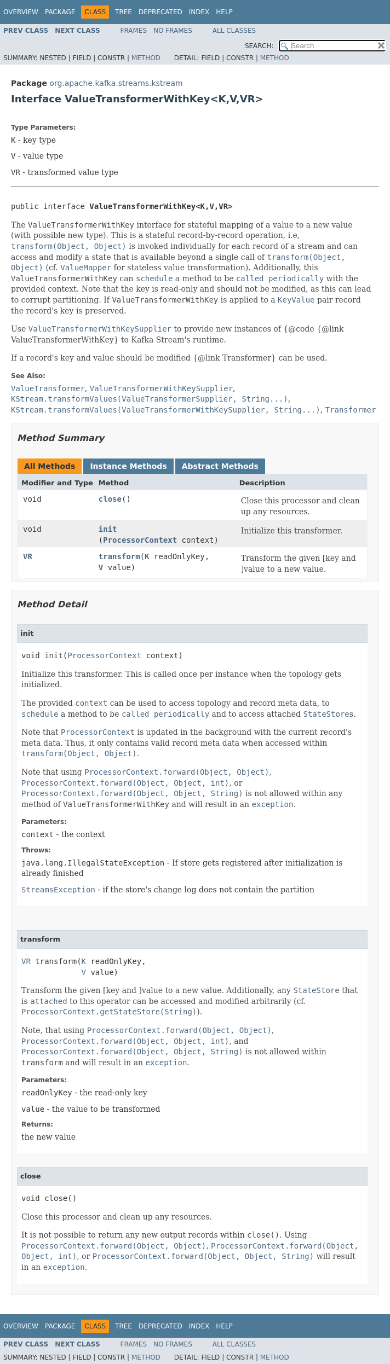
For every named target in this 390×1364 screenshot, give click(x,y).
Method (145, 58)
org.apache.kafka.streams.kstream (115, 83)
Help (224, 12)
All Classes (234, 30)
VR (27, 556)
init (108, 529)
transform (119, 556)
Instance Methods (128, 466)
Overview (20, 12)
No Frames (172, 30)
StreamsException (58, 889)
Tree (123, 12)
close (110, 499)
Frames (134, 30)
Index (199, 12)
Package (60, 12)
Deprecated (160, 12)
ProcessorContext (140, 540)
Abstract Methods (220, 466)
